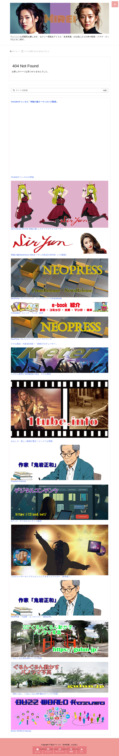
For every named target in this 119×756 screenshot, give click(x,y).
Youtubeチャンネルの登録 (22, 177)
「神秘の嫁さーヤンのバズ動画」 (43, 102)
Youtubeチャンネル (20, 102)
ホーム (15, 51)
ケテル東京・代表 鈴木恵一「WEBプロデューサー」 (34, 344)
